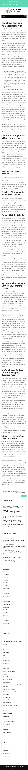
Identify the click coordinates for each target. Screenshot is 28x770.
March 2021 (6, 615)
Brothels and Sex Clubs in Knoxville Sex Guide (12, 517)
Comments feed (7, 753)
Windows (5, 729)
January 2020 (6, 623)
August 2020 (6, 620)
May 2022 (5, 582)
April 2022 (5, 585)
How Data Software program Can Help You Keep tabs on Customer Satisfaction (13, 507)
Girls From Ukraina (7, 679)
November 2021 (7, 599)
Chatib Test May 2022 (21, 492)
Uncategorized (6, 724)
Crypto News (6, 663)
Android (5, 644)
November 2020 (7, 618)
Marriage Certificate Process (10, 705)
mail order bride (7, 700)
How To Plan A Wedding (9, 689)
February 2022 (6, 591)
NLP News (5, 708)
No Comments (13, 28)
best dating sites (7, 649)
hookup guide (6, 682)
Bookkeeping (6, 657)
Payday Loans (6, 710)
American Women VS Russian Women (12, 641)
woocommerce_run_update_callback (11, 557)
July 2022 (5, 577)
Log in (4, 748)
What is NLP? (6, 727)
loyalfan (15, 301)
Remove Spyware (7, 713)
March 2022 (6, 588)
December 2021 (7, 596)
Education (5, 674)
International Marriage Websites (10, 691)
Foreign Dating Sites (8, 676)
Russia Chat (6, 716)
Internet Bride (6, 694)
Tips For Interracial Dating (9, 721)
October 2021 (6, 601)
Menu (3, 16)
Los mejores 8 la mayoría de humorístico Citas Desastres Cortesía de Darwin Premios (13, 521)
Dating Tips (6, 668)
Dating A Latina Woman (8, 666)
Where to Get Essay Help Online (9, 491)
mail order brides (7, 702)
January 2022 (6, 593)
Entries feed (6, 750)
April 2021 (5, 612)
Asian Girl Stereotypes (8, 647)
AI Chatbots (6, 639)
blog (4, 655)
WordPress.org (6, 756)
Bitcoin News (6, 652)
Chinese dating (6, 660)
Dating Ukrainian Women (9, 671)
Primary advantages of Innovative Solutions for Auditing (13, 525)
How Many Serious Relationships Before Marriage (12, 685)
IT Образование (7, 697)
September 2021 (7, 604)
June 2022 (5, 580)
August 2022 (6, 574)
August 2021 (6, 607)
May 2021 (5, 609)
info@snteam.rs (14, 1)
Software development (8, 718)
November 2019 (7, 626)
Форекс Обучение (7, 735)
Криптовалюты (7, 732)
